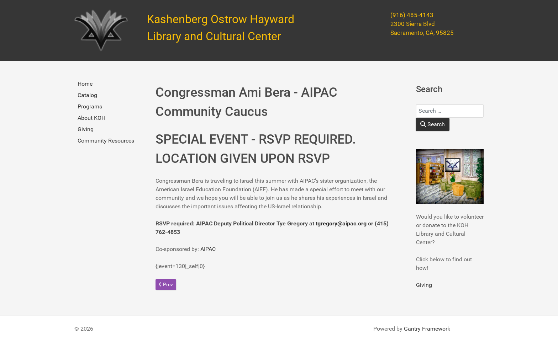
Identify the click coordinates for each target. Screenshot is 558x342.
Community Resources (106, 140)
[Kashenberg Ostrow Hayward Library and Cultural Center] (101, 30)
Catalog (87, 95)
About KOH (91, 117)
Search (432, 124)
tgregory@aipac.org (341, 223)
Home (85, 83)
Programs (90, 106)
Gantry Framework (427, 328)
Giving (86, 129)
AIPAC (207, 249)
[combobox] (450, 111)
